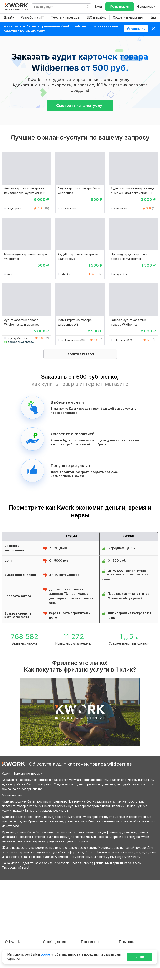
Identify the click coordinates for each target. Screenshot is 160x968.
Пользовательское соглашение (18, 910)
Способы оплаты (17, 927)
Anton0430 (120, 208)
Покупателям (90, 900)
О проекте (12, 900)
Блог (46, 900)
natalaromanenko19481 (73, 340)
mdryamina (120, 274)
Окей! (139, 956)
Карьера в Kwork (17, 934)
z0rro (10, 274)
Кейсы (47, 915)
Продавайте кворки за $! (99, 915)
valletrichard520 (123, 340)
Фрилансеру (146, 6)
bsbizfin (65, 274)
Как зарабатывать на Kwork (96, 925)
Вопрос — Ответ (131, 900)
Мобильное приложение (98, 942)
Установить (136, 28)
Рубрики (87, 934)
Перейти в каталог (80, 354)
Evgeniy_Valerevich (18, 338)
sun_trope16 (14, 208)
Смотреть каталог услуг (80, 105)
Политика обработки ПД (23, 919)
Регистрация (119, 6)
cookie (45, 954)
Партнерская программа (61, 908)
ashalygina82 (68, 208)
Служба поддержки (133, 908)
